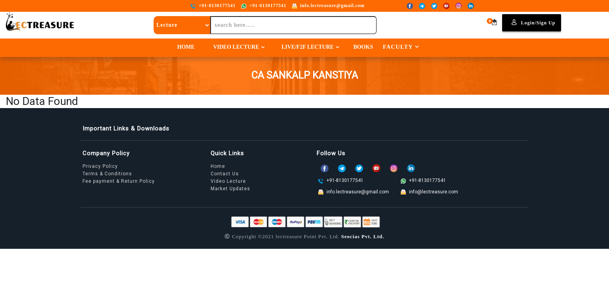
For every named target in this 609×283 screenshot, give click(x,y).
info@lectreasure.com (429, 192)
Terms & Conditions (107, 173)
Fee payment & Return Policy (119, 181)
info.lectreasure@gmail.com (328, 5)
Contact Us (225, 173)
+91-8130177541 (213, 5)
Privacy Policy (100, 166)
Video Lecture (236, 47)
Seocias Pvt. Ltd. (362, 236)
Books (363, 47)
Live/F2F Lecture (307, 47)
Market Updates (230, 188)
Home (185, 47)
